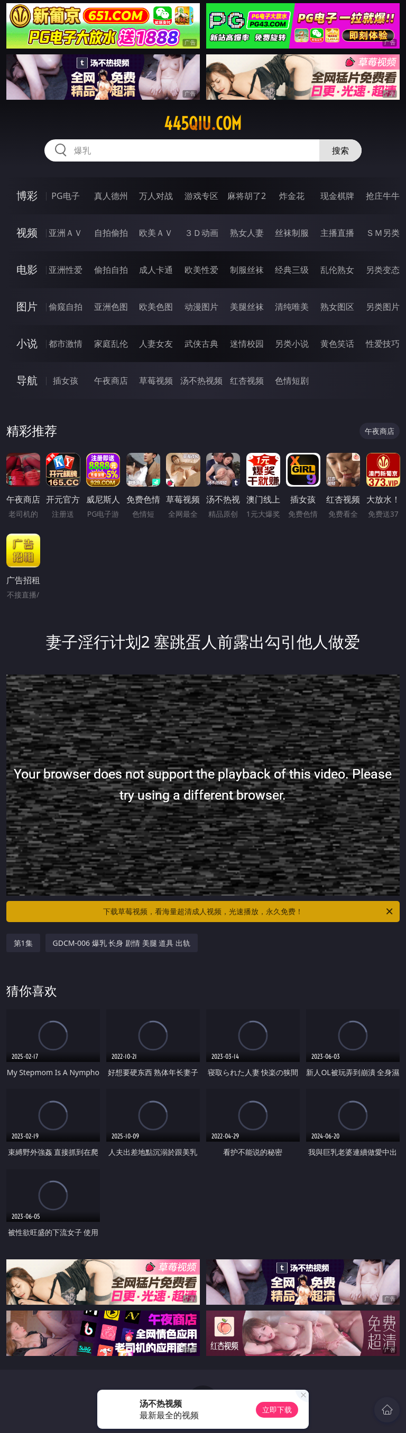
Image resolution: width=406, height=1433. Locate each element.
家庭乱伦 (111, 343)
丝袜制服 (292, 233)
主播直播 (337, 233)
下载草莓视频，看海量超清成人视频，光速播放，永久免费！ (248, 911)
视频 (27, 232)
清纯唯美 (292, 306)
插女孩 (65, 380)
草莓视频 (156, 380)
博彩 (27, 195)
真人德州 (111, 196)
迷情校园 (247, 343)
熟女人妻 (247, 233)
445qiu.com (203, 123)
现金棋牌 (337, 196)
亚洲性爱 (65, 270)
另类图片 (383, 306)
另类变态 (383, 270)
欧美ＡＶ (156, 233)
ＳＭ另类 (383, 233)
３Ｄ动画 (201, 233)
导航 (27, 380)
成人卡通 (156, 270)
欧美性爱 (201, 270)
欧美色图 (156, 306)
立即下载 (277, 1409)
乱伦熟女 (337, 270)
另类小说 (292, 343)
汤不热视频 (201, 380)
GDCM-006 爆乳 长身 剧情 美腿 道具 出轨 (121, 943)
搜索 (340, 150)
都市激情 (65, 343)
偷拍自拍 (111, 270)
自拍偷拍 (111, 233)
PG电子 (65, 196)
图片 (27, 306)
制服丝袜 (247, 270)
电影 (27, 269)
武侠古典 (201, 343)
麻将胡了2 (246, 196)
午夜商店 (111, 380)
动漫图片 (201, 306)
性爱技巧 (383, 343)
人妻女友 (156, 343)
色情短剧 (292, 380)
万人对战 (156, 196)
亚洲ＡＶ (65, 233)
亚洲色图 (111, 306)
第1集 (23, 943)
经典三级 (292, 270)
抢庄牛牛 (383, 196)
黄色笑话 (337, 343)
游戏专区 (201, 196)
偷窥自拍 (65, 306)
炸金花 (291, 196)
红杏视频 (247, 380)
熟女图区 (337, 306)
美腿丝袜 (247, 306)
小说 (27, 343)
